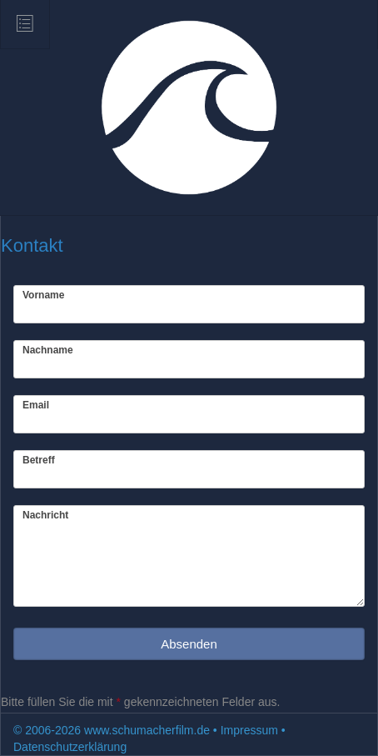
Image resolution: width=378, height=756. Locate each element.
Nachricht (45, 515)
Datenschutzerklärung (70, 746)
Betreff (38, 460)
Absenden (189, 644)
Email (35, 405)
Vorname (43, 295)
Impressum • (253, 730)
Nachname (47, 350)
